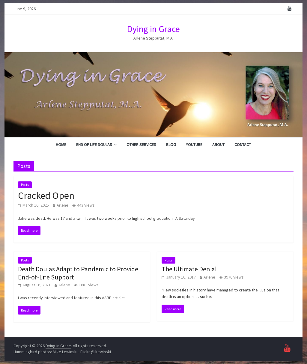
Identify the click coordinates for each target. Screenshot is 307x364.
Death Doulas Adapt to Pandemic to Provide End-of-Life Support (78, 273)
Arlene (62, 205)
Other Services (141, 144)
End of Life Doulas (94, 144)
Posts (25, 184)
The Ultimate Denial (189, 269)
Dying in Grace (153, 28)
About (218, 144)
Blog (171, 144)
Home (61, 144)
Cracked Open (46, 195)
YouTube (194, 144)
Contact (242, 144)
